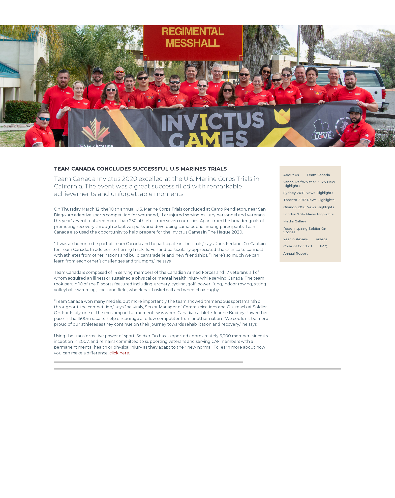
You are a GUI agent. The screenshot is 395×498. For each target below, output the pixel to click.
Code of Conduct (297, 246)
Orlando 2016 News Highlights (308, 207)
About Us (291, 175)
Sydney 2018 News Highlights (308, 193)
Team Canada (318, 175)
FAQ (323, 246)
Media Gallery (294, 221)
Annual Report (295, 253)
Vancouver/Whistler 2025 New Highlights (309, 183)
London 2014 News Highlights (308, 214)
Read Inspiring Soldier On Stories (304, 230)
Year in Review (295, 239)
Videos (321, 239)
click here (119, 353)
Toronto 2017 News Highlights (309, 200)
